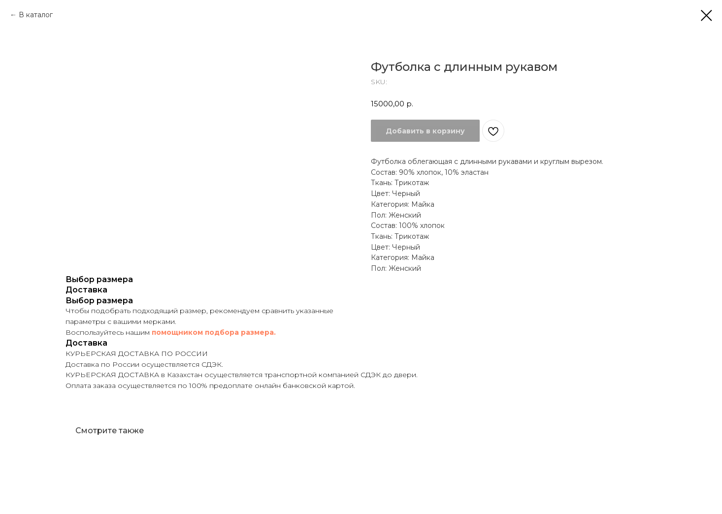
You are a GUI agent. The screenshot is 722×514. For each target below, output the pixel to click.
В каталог (36, 14)
